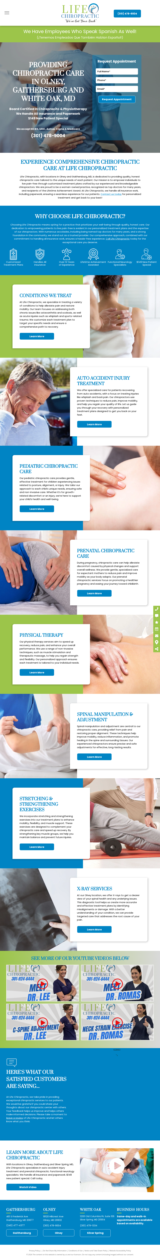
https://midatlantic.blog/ (122, 1232)
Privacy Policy (34, 1250)
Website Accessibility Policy (120, 1250)
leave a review (14, 1118)
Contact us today (111, 194)
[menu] (7, 13)
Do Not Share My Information (55, 1250)
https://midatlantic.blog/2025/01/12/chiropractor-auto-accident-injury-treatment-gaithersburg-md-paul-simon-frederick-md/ (135, 1228)
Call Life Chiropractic (118, 238)
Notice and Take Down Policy (96, 1250)
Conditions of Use (75, 1250)
